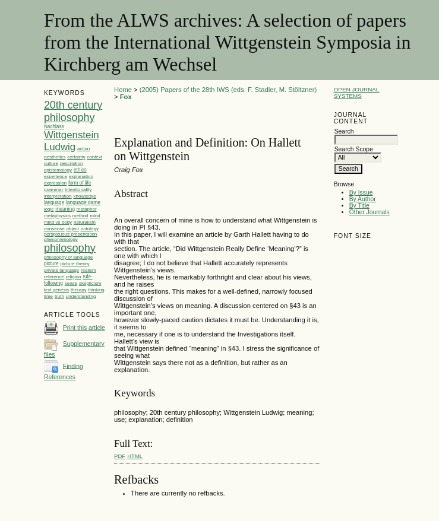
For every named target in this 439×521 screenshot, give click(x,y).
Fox (126, 96)
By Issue (361, 192)
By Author (362, 199)
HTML (135, 456)
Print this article (84, 327)
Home (123, 89)
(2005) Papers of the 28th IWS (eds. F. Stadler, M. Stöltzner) (228, 89)
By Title (359, 205)
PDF (119, 456)
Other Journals (369, 212)
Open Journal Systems (357, 92)
